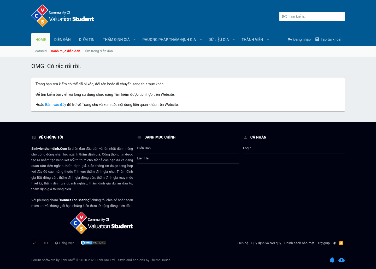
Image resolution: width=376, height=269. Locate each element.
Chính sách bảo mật (299, 243)
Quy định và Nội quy (266, 243)
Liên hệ (143, 158)
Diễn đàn (144, 148)
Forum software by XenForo (73, 260)
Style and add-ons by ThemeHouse (144, 260)
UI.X (46, 243)
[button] (134, 39)
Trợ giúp (324, 243)
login (247, 148)
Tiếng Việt (64, 243)
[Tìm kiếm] (312, 16)
